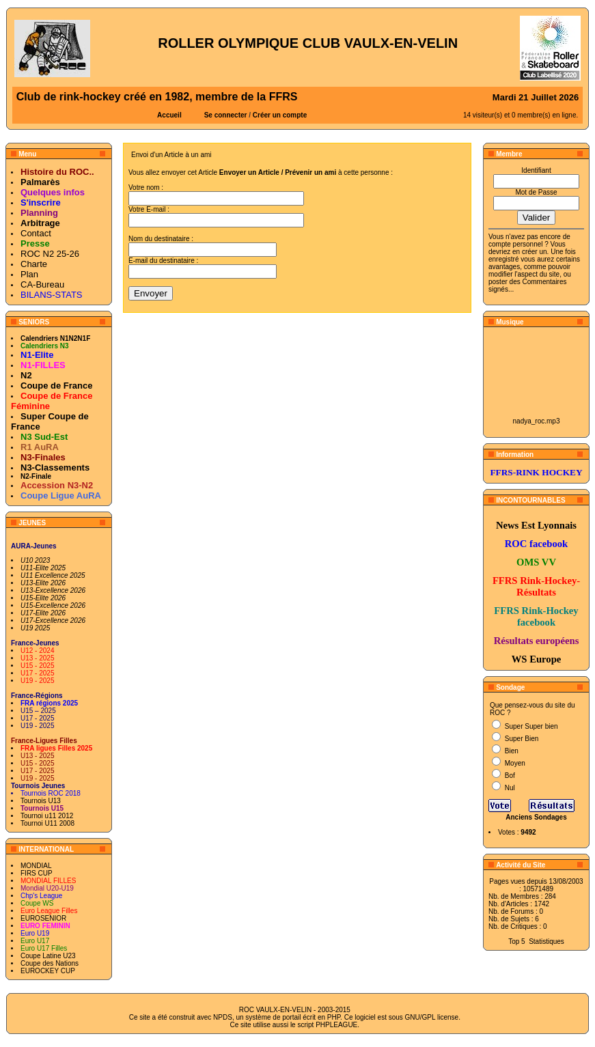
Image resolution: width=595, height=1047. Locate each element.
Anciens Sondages (536, 817)
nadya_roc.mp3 (536, 421)
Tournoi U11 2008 (47, 823)
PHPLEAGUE (336, 1025)
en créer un (529, 251)
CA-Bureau (42, 284)
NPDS (222, 1017)
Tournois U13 (40, 801)
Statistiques (546, 941)
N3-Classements (54, 467)
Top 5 (516, 941)
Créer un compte (280, 115)
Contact (35, 233)
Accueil (169, 115)
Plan (29, 274)
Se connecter (225, 115)
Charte (33, 264)
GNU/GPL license (432, 1017)
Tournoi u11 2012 (46, 816)
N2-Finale (35, 476)
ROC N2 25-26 (49, 254)
